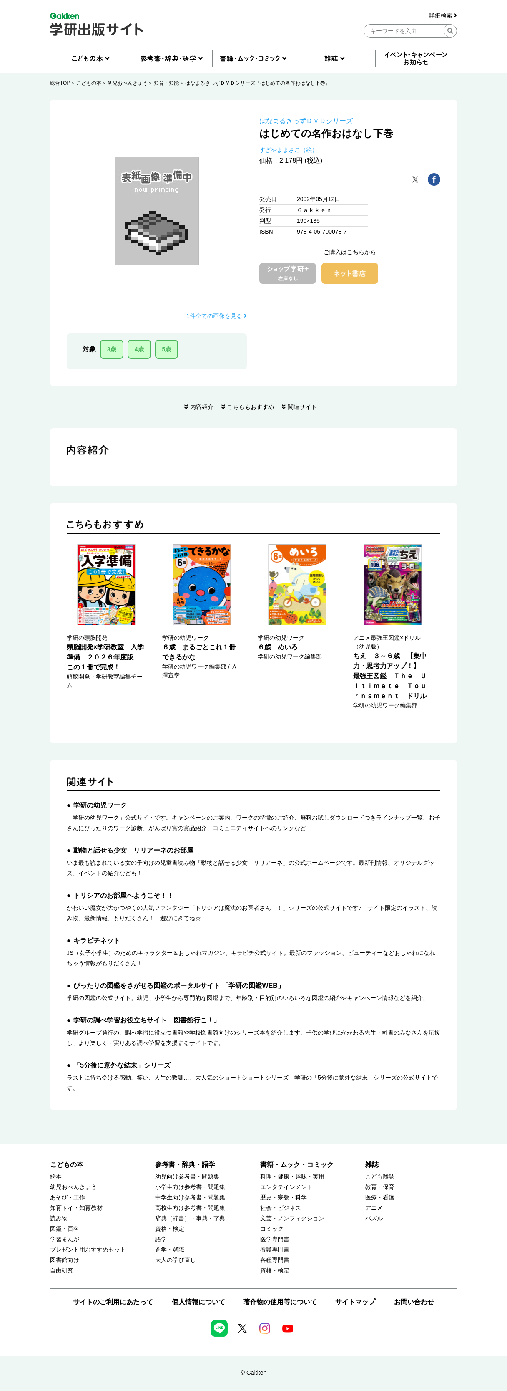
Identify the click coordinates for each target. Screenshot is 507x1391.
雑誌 (372, 1164)
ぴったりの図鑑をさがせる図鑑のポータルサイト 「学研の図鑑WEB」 (178, 985)
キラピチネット (96, 940)
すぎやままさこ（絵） (288, 149)
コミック (272, 1229)
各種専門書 (274, 1260)
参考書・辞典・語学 (185, 1164)
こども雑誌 (379, 1177)
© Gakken (253, 1372)
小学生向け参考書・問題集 (190, 1187)
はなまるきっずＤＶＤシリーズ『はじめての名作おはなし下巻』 (257, 83)
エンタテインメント (286, 1187)
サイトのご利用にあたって (113, 1301)
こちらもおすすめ (250, 407)
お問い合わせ (414, 1301)
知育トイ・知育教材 (76, 1208)
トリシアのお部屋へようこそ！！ (123, 895)
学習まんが (64, 1239)
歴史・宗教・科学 (283, 1197)
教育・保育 (379, 1187)
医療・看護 (379, 1197)
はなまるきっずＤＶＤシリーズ (306, 120)
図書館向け (64, 1260)
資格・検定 (169, 1229)
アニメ (374, 1208)
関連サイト (302, 407)
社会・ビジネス (280, 1208)
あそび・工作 (67, 1197)
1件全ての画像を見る (216, 316)
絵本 (56, 1177)
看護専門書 (274, 1250)
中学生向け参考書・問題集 (190, 1197)
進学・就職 (169, 1250)
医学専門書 (274, 1239)
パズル (374, 1218)
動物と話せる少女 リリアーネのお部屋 (133, 850)
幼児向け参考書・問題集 (187, 1177)
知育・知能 (166, 83)
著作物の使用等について (280, 1301)
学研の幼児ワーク (100, 805)
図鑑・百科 (64, 1229)
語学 (161, 1239)
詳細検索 (443, 16)
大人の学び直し (175, 1260)
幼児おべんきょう (128, 83)
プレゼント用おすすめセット (88, 1250)
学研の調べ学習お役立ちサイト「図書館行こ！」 (146, 1020)
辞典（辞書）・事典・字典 (190, 1218)
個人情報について (198, 1301)
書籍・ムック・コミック (297, 1164)
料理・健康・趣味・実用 (292, 1177)
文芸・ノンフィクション (292, 1218)
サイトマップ (355, 1301)
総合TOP (60, 83)
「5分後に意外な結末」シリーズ (122, 1065)
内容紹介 (201, 407)
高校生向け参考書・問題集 (190, 1208)
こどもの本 (88, 83)
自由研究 (61, 1270)
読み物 (59, 1218)
